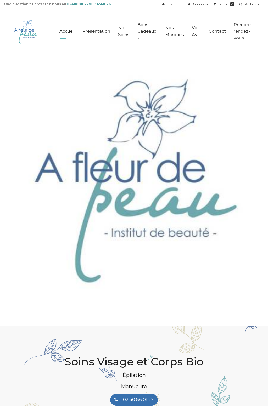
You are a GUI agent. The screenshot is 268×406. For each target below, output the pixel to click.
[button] (13, 184)
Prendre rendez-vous (242, 29)
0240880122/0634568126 (89, 4)
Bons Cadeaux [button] (146, 28)
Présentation (96, 29)
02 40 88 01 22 (134, 399)
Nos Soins (124, 29)
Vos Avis (196, 29)
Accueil (67, 29)
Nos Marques (174, 29)
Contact (217, 29)
